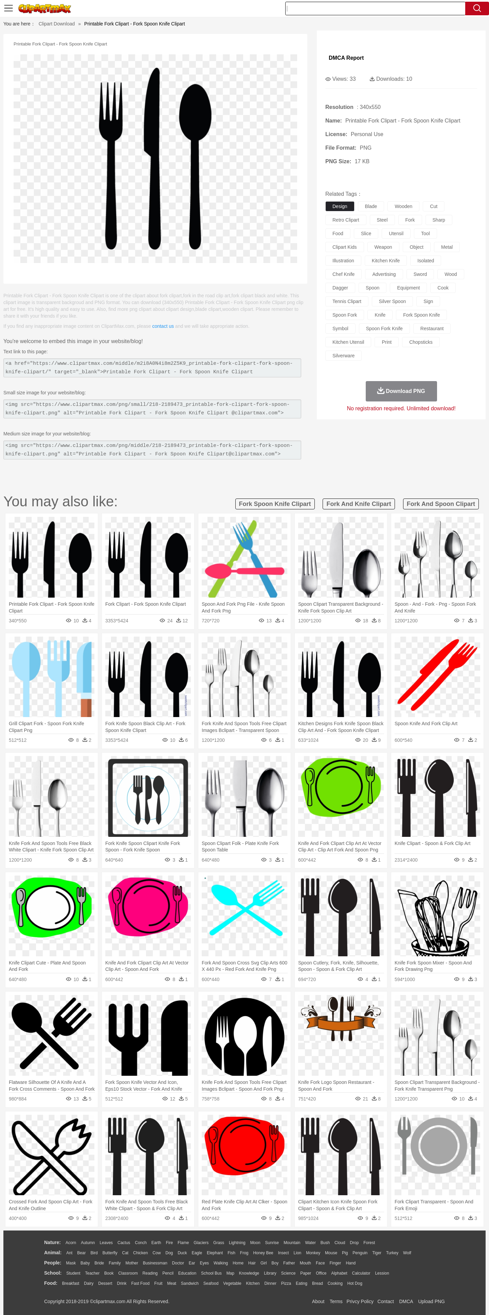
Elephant (215, 1253)
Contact (386, 1301)
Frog (244, 1253)
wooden (403, 206)
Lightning (237, 1242)
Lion (298, 1253)
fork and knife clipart (358, 504)
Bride (99, 1263)
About (318, 1301)
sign (428, 301)
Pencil (168, 1273)
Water (310, 1242)
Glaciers (201, 1242)
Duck (182, 1253)
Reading (150, 1273)
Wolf (407, 1253)
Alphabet (339, 1273)
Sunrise (272, 1242)
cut (433, 206)
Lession (382, 1273)
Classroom (128, 1273)
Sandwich (190, 1283)
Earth (156, 1242)
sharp (439, 220)
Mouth (305, 1263)
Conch (141, 1242)
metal (447, 247)
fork (410, 220)
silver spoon (392, 301)
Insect (283, 1253)
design (339, 206)
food (337, 233)
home (238, 1263)
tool (425, 233)
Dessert (105, 1283)
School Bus (211, 1273)
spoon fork (344, 315)
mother (131, 1263)
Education (187, 1273)
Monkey (313, 1253)
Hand (351, 1263)
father (289, 1263)
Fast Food (140, 1283)
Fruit (158, 1283)
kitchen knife (386, 260)
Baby (85, 1263)
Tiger (376, 1253)
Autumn (88, 1242)
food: (50, 1283)
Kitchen (253, 1283)
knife (380, 315)
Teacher (92, 1273)
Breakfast (70, 1283)
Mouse (331, 1253)
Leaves (106, 1242)
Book (108, 1273)
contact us (163, 326)
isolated (425, 260)
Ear (192, 1263)
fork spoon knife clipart (275, 504)
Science (288, 1273)
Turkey (392, 1253)
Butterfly (110, 1253)
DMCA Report (346, 58)
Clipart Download (57, 23)
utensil (396, 233)
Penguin (359, 1253)
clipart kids (344, 247)
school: (52, 1273)
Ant (69, 1253)
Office (321, 1273)
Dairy (88, 1283)
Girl (263, 1263)
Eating (301, 1283)
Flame (183, 1242)
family (115, 1263)
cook (443, 287)
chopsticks (420, 342)
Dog (169, 1253)
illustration (343, 260)
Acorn (71, 1242)
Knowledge (249, 1273)
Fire (169, 1242)
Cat (125, 1253)
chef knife (343, 274)
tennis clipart (346, 301)
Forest (369, 1242)
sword (420, 274)
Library (270, 1273)
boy (275, 1263)
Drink (122, 1283)
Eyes (204, 1263)
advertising (384, 274)
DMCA (406, 1301)
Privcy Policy (360, 1301)
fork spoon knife (421, 315)
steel (382, 220)
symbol (340, 328)
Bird (93, 1253)
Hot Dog (354, 1283)
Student (73, 1273)
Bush (325, 1242)
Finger (335, 1263)
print (387, 342)
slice (366, 233)
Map (230, 1273)
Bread (317, 1283)
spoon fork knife (384, 328)
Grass (218, 1242)
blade (371, 206)
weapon (383, 247)
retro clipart (345, 220)
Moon (255, 1242)
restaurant (431, 328)
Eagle (197, 1253)
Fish (231, 1253)
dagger (340, 287)
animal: (52, 1252)
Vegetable (232, 1283)
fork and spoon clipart (441, 504)
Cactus (123, 1242)
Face (320, 1263)
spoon (372, 287)
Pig (345, 1253)
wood (451, 274)
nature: (52, 1242)
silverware (343, 355)
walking (221, 1263)
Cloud (339, 1242)
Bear (81, 1253)
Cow (156, 1253)
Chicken (140, 1253)
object (416, 247)
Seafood (211, 1283)
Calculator (361, 1273)
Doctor (178, 1263)
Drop (354, 1242)
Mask (71, 1263)
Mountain (292, 1242)
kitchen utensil (348, 342)
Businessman (155, 1263)
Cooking (335, 1283)
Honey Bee (263, 1253)
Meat (171, 1283)
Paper (305, 1273)
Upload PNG (431, 1301)
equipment (408, 287)
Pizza (286, 1283)
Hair (252, 1263)
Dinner (270, 1283)
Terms (336, 1301)
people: (52, 1262)
